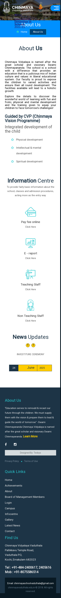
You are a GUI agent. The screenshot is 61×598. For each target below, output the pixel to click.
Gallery (9, 519)
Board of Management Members (25, 496)
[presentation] (28, 345)
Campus (10, 508)
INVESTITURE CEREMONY (30, 354)
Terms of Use (31, 461)
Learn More (30, 436)
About (8, 491)
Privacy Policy (12, 461)
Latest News (12, 525)
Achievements (13, 485)
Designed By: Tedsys (30, 452)
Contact (10, 531)
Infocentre (11, 514)
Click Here (30, 226)
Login (8, 502)
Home (21, 31)
